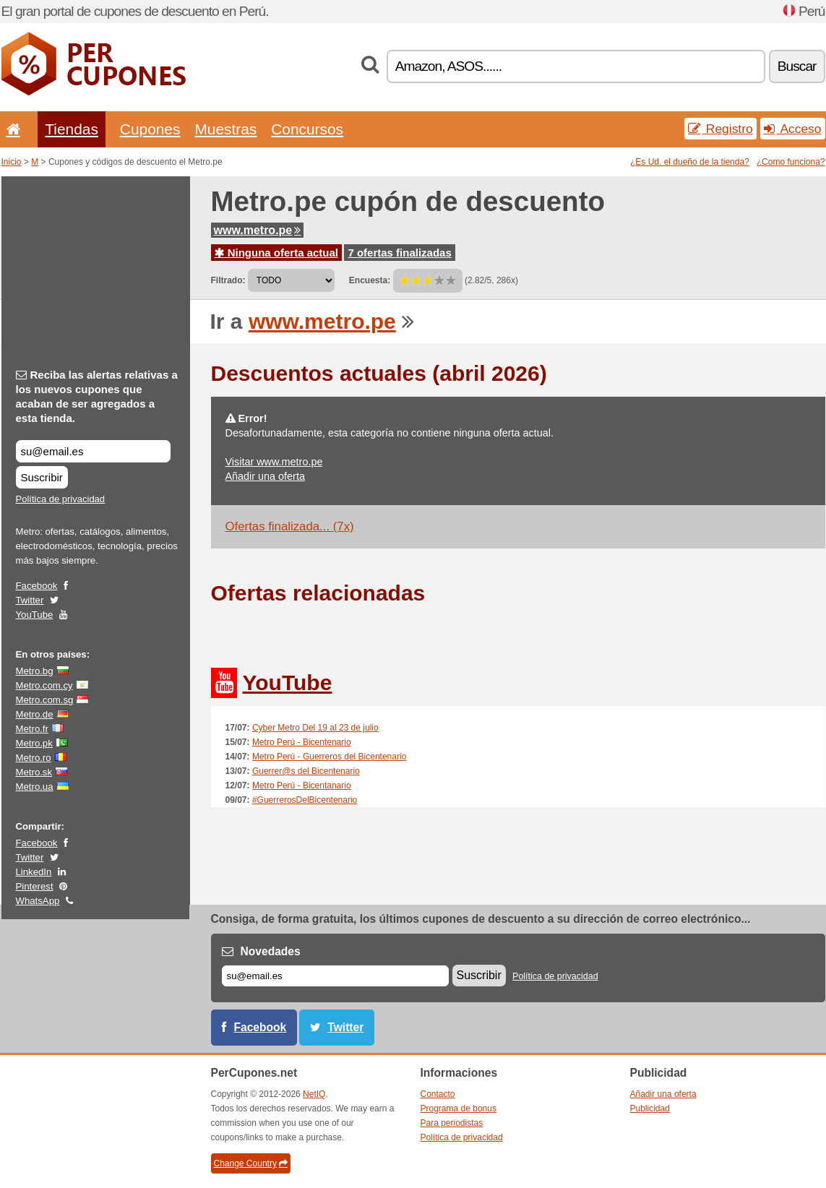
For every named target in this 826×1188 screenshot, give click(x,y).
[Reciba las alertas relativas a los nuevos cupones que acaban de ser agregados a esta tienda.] (93, 451)
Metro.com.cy (44, 685)
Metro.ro (33, 757)
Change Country (251, 1163)
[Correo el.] (335, 975)
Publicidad (650, 1108)
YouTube (34, 614)
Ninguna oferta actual (277, 252)
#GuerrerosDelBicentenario (304, 800)
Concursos (307, 129)
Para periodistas (452, 1123)
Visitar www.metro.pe (274, 462)
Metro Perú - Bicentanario (301, 785)
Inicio (11, 162)
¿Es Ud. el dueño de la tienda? (689, 162)
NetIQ (314, 1094)
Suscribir (42, 477)
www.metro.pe (257, 230)
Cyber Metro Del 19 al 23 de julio (315, 728)
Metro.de (34, 714)
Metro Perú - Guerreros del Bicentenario (329, 757)
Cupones (150, 129)
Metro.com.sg (45, 699)
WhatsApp (38, 900)
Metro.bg (34, 671)
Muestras (225, 129)
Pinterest (34, 886)
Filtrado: (228, 280)
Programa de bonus (458, 1108)
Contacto (438, 1094)
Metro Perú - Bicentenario (301, 742)
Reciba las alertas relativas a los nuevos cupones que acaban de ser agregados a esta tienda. (97, 396)
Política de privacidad (61, 499)
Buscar (797, 66)
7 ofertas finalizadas (399, 252)
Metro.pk (34, 743)
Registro (720, 128)
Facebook (37, 585)
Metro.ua (34, 786)
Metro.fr (32, 728)
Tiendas (71, 129)
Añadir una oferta (265, 476)
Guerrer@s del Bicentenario (306, 771)
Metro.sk (34, 772)
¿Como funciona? (791, 162)
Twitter (30, 600)
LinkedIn (34, 871)
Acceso (793, 128)
